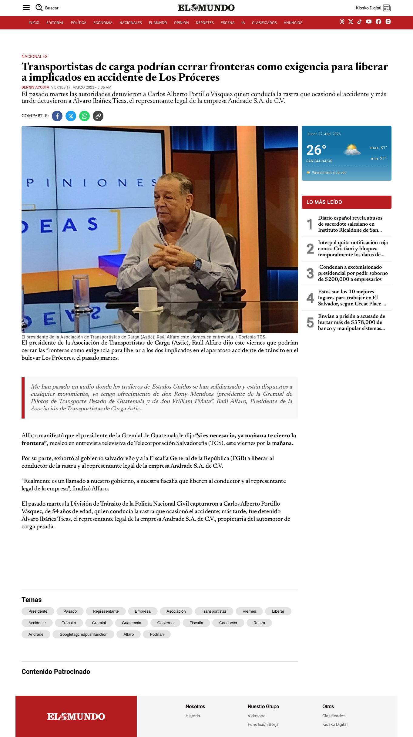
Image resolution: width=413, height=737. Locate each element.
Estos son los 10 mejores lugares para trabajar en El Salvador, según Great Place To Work (353, 298)
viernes (249, 611)
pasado (70, 611)
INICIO (34, 29)
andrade (36, 634)
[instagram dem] (390, 29)
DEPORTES (205, 29)
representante (106, 611)
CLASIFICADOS (264, 29)
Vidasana (257, 715)
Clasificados (333, 715)
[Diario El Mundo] (206, 17)
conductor (228, 623)
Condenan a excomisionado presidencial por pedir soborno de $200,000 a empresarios (353, 273)
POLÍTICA (78, 29)
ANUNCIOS (293, 29)
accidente (37, 623)
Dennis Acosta (35, 87)
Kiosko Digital (335, 724)
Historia (193, 715)
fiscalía (196, 623)
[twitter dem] (350, 29)
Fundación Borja (263, 724)
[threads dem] (342, 29)
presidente (38, 611)
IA (243, 29)
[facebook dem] (378, 29)
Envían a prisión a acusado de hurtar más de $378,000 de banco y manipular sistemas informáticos (351, 323)
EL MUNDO (158, 29)
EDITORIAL (55, 29)
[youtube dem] (369, 29)
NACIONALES (130, 29)
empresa (143, 611)
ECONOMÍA (102, 29)
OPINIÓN (181, 29)
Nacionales (34, 56)
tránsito (69, 623)
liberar (278, 611)
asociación (176, 611)
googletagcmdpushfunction (83, 634)
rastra (259, 623)
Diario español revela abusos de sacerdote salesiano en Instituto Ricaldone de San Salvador (350, 225)
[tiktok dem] (359, 29)
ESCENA (228, 29)
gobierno (165, 623)
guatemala (131, 623)
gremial (99, 623)
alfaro (128, 634)
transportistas (214, 611)
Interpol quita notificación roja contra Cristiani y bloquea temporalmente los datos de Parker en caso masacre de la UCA (353, 249)
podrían (157, 634)
